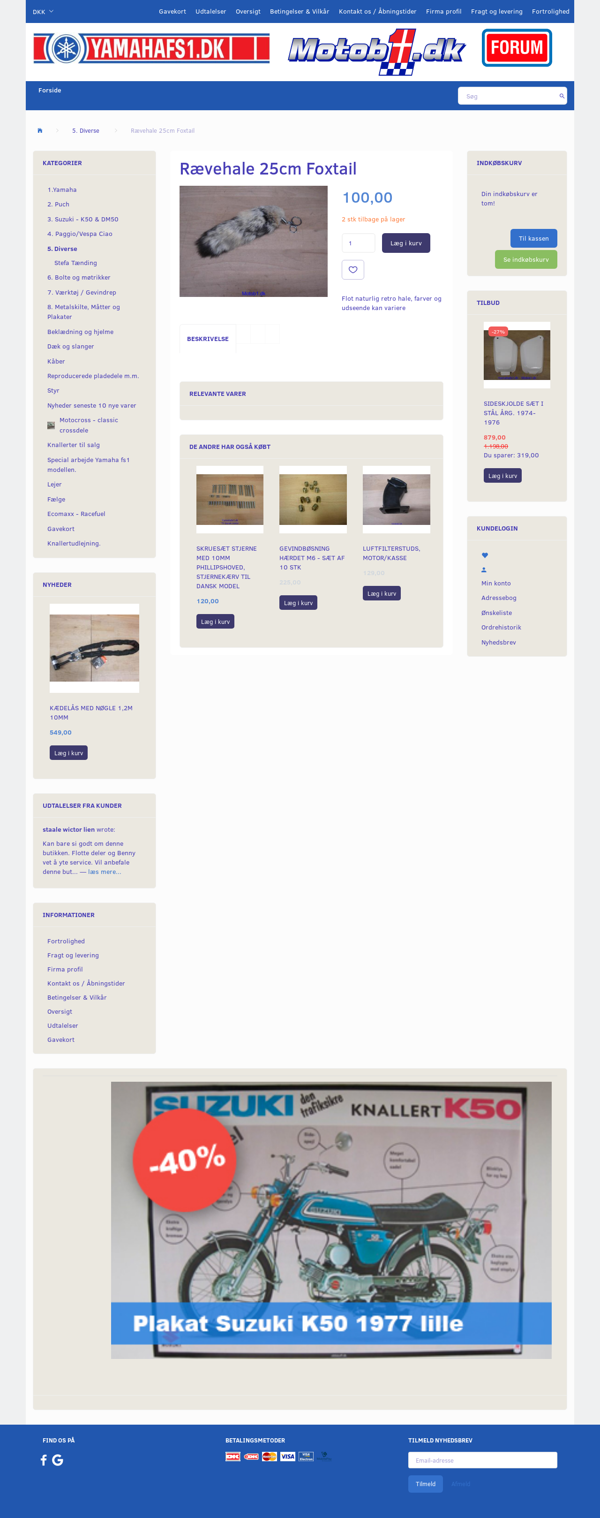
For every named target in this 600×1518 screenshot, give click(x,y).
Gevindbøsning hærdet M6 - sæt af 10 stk (312, 557)
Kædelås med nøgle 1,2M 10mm (91, 712)
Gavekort (172, 11)
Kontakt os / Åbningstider (378, 11)
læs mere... (104, 871)
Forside (49, 89)
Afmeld (460, 1484)
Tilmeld (425, 1484)
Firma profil (444, 11)
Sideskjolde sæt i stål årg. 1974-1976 (513, 412)
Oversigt (248, 11)
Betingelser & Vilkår (300, 11)
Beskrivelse (208, 338)
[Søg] (562, 95)
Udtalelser (210, 11)
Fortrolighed (551, 11)
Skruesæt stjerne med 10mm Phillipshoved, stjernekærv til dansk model (226, 567)
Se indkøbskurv (526, 259)
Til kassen (534, 238)
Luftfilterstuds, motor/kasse (391, 553)
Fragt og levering (497, 11)
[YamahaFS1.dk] (151, 47)
